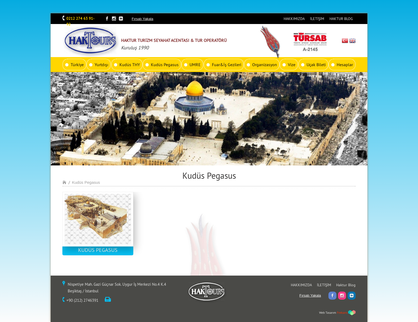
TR (345, 40)
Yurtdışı (101, 64)
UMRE (195, 64)
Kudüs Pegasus (165, 64)
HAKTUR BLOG (341, 18)
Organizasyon (264, 64)
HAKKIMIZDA (294, 18)
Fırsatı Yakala (142, 19)
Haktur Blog (346, 285)
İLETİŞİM (317, 18)
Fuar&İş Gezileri (226, 64)
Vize (291, 64)
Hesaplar (345, 64)
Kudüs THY (129, 64)
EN (352, 40)
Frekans (342, 313)
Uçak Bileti (316, 64)
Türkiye (77, 64)
